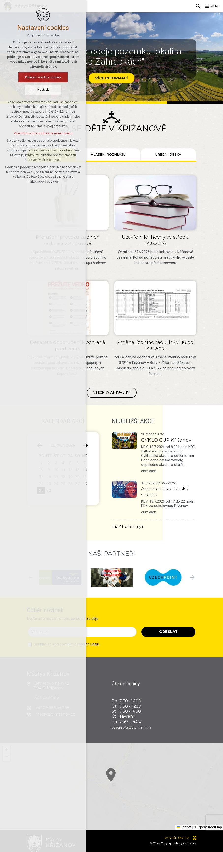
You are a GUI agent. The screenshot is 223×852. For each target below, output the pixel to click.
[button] (168, 810)
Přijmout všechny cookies (36, 78)
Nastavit (36, 90)
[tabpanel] (111, 285)
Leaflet (184, 827)
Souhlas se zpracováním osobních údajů (66, 644)
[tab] (108, 154)
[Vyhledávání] (194, 6)
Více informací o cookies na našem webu (35, 134)
